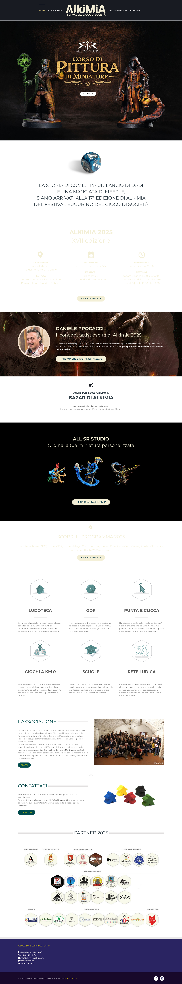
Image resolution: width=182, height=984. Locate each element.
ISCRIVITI (88, 94)
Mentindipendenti (73, 750)
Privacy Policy (71, 978)
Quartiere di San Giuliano (51, 750)
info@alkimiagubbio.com (62, 800)
